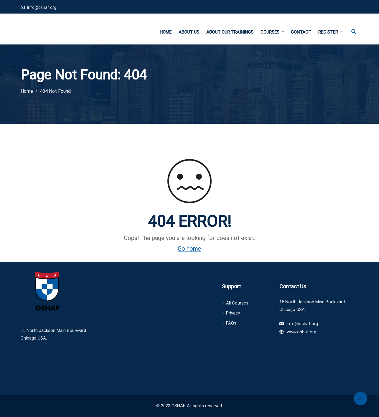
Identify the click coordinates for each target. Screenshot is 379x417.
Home (166, 32)
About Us (189, 32)
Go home (189, 248)
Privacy (233, 313)
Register (330, 32)
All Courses (237, 303)
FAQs (231, 323)
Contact (301, 32)
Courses (273, 32)
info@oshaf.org (41, 7)
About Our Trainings (229, 32)
